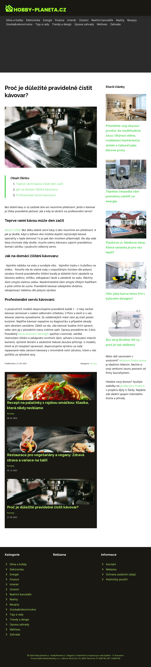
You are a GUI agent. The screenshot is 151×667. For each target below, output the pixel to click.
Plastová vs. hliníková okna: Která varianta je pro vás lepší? (126, 247)
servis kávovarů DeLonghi (34, 334)
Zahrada (115, 24)
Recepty (132, 20)
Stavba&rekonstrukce (19, 24)
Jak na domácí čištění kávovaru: (37, 189)
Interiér (71, 20)
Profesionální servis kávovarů (36, 195)
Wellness (102, 24)
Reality (120, 20)
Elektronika (33, 20)
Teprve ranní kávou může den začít (39, 184)
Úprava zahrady (84, 24)
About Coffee (12, 230)
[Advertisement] (75, 48)
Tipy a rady (42, 24)
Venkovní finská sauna (132, 360)
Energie (47, 20)
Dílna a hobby (14, 20)
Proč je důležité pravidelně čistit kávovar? (43, 507)
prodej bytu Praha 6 (132, 386)
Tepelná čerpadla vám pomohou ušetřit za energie (122, 196)
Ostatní (83, 20)
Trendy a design (62, 24)
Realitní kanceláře (102, 20)
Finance (59, 20)
